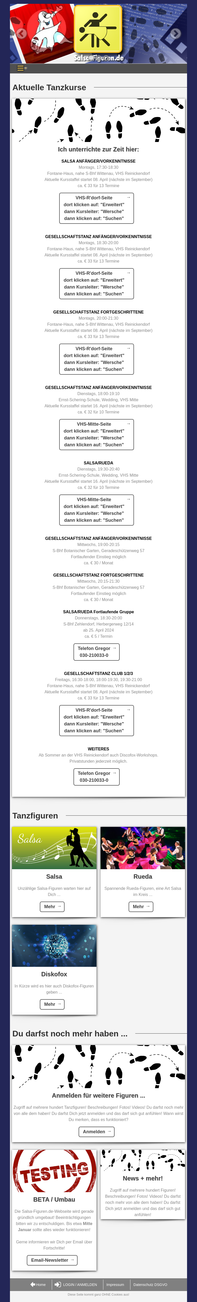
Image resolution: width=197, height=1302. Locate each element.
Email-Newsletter (49, 1260)
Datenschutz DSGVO (150, 1285)
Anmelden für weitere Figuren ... (98, 1095)
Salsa (54, 876)
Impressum (115, 1285)
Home (38, 1285)
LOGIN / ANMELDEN (76, 1285)
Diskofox (54, 974)
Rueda (142, 876)
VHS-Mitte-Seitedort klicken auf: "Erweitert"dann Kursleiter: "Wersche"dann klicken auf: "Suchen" (94, 434)
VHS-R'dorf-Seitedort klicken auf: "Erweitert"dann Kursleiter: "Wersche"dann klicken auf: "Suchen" (94, 208)
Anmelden (94, 1131)
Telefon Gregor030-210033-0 (94, 652)
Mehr (49, 906)
